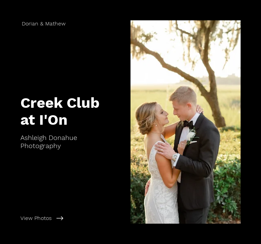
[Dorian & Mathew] (65, 23)
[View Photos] (72, 218)
